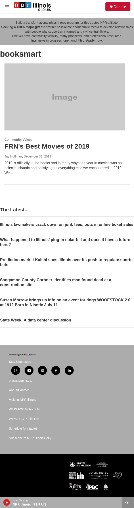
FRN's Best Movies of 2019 (47, 146)
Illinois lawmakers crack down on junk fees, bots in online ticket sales (66, 224)
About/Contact (19, 390)
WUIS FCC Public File (24, 409)
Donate (120, 7)
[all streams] (128, 502)
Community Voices (18, 139)
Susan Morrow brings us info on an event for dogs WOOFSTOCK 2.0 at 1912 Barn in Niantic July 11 (65, 302)
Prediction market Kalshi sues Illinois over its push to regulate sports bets (66, 262)
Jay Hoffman (13, 156)
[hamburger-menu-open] (7, 6)
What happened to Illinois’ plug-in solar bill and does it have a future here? (65, 242)
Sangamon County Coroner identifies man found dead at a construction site (55, 282)
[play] (7, 502)
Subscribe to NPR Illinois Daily (30, 438)
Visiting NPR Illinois (22, 399)
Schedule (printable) (23, 428)
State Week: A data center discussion (35, 320)
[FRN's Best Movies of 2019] (64, 97)
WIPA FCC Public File (24, 419)
